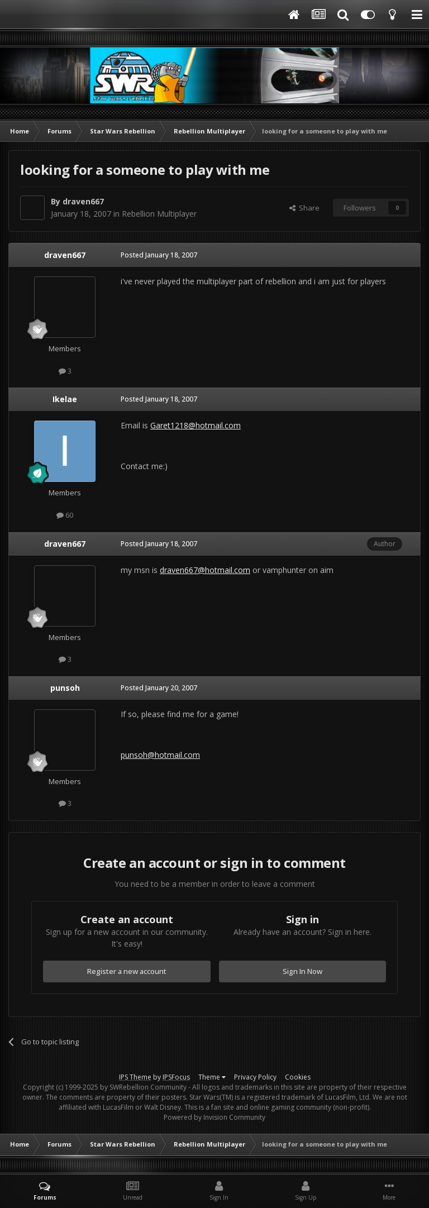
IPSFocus (176, 1077)
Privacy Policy (255, 1077)
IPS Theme (135, 1077)
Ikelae (65, 399)
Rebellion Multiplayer (159, 213)
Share (304, 208)
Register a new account (126, 971)
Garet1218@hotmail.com (195, 425)
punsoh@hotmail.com (160, 754)
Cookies (298, 1077)
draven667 (83, 201)
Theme (212, 1077)
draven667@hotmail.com (205, 570)
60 (64, 515)
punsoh (65, 687)
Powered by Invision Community (214, 1117)
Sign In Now (302, 971)
